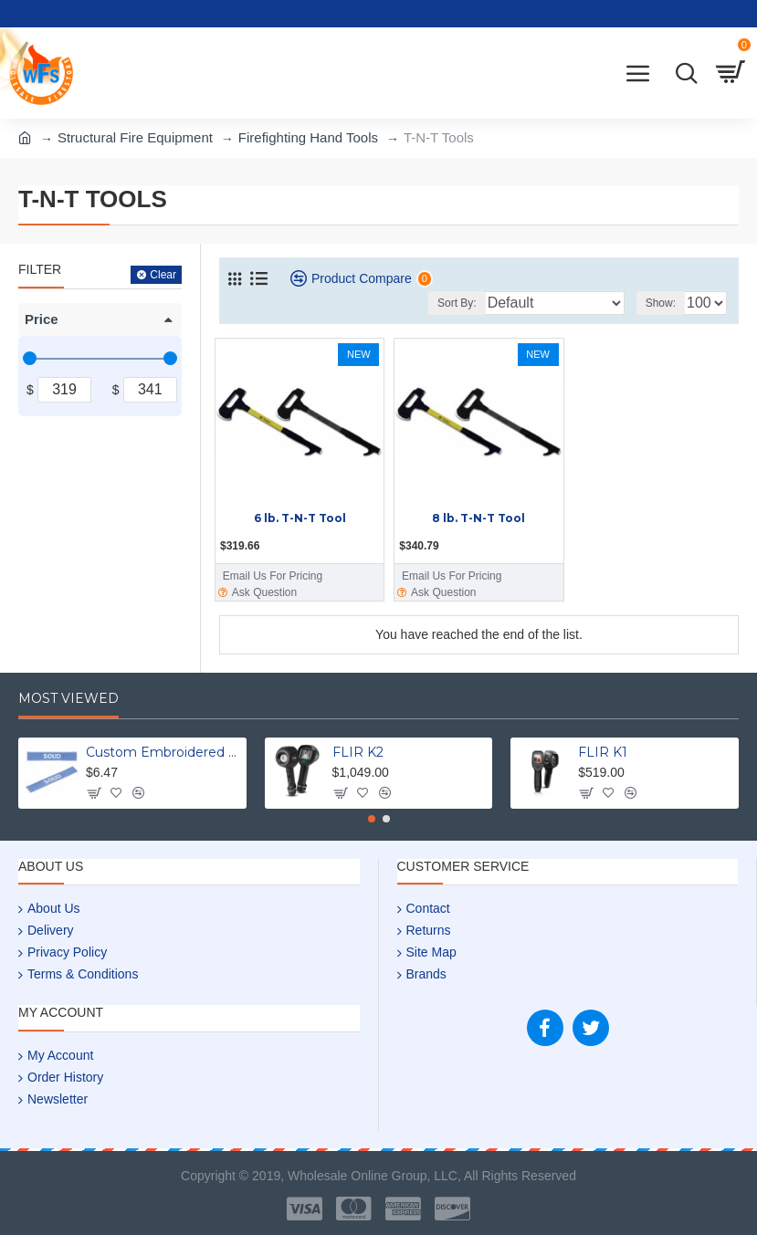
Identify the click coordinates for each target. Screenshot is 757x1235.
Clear (163, 274)
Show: (661, 303)
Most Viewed (68, 698)
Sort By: (457, 303)
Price (41, 319)
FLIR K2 (358, 752)
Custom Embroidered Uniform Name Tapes (163, 752)
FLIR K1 (602, 752)
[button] (371, 818)
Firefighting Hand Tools (308, 137)
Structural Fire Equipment (135, 137)
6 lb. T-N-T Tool (300, 518)
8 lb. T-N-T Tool (478, 518)
